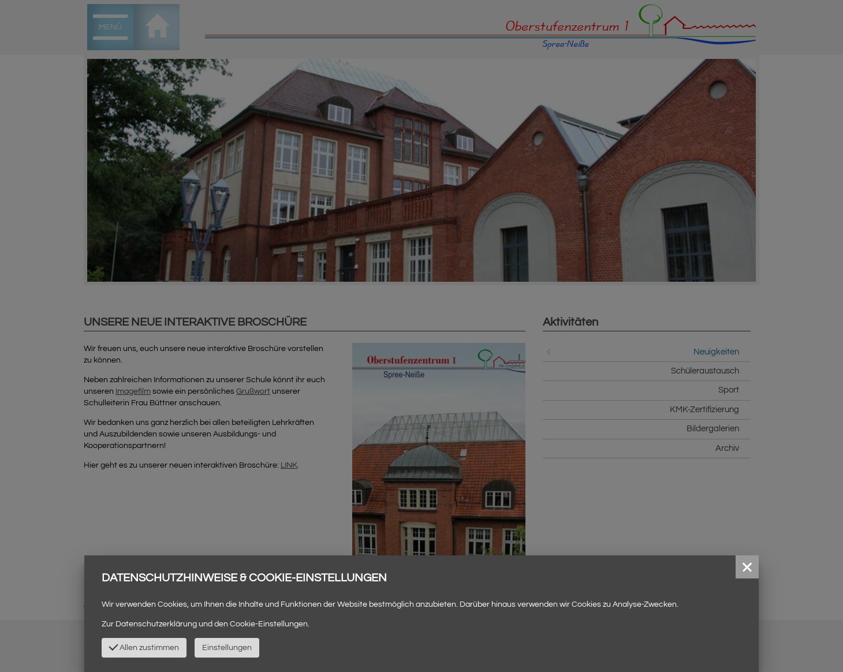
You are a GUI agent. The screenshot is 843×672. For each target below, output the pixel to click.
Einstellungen (227, 648)
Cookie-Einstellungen (269, 624)
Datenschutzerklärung (156, 624)
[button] (747, 566)
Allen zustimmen (144, 646)
